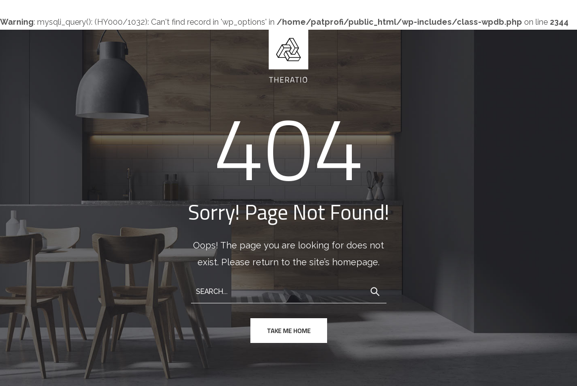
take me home (289, 331)
